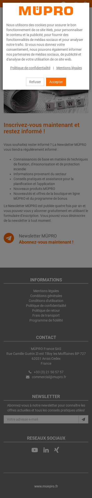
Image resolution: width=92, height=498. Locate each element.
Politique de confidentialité (30, 68)
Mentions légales (69, 68)
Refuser (35, 82)
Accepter (56, 82)
